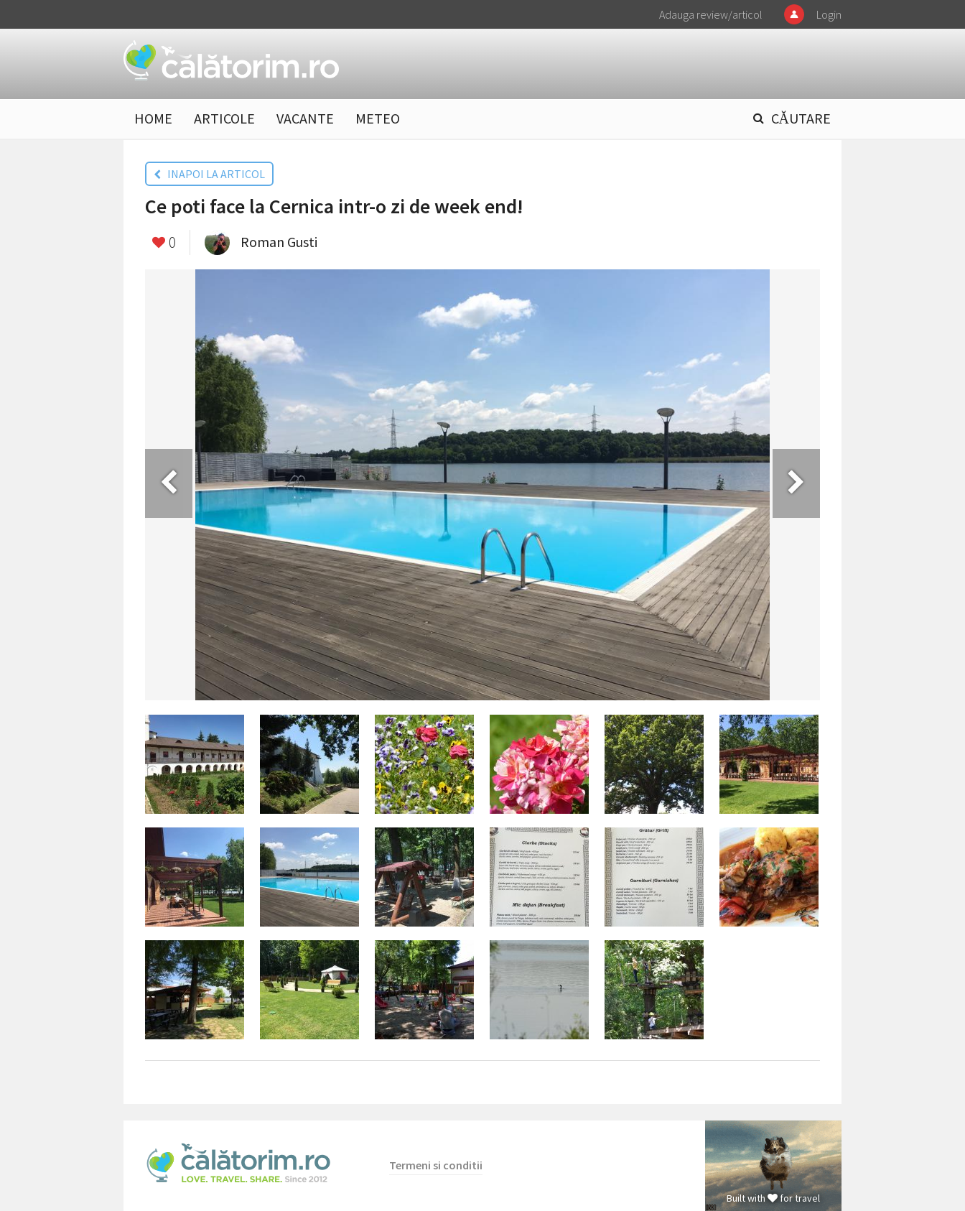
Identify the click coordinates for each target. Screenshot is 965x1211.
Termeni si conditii (435, 1165)
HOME (153, 118)
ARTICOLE (224, 118)
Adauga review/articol (711, 14)
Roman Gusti (279, 242)
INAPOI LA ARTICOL (209, 174)
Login (829, 14)
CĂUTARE (801, 118)
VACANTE (305, 118)
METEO (377, 118)
